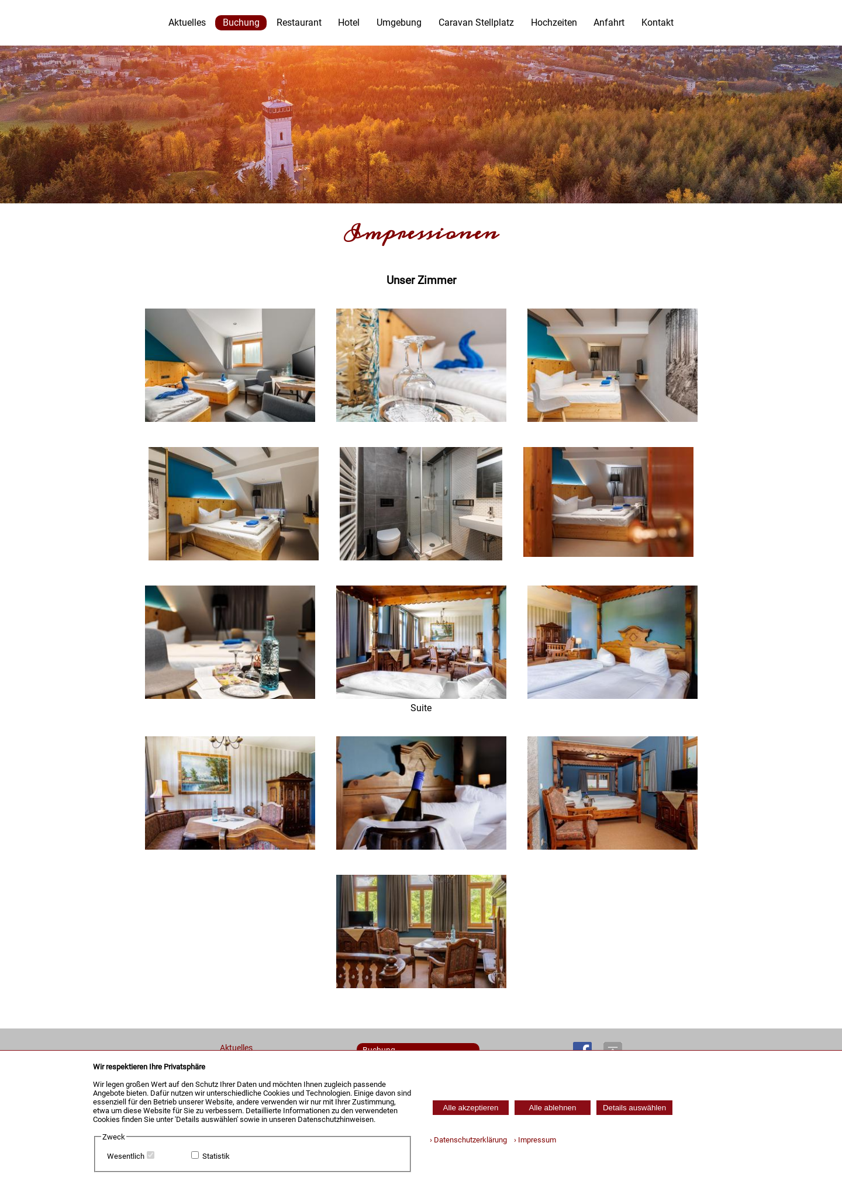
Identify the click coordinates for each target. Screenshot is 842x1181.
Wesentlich (125, 1156)
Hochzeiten (554, 22)
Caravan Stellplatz (476, 22)
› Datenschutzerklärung (468, 1139)
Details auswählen (634, 1107)
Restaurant (299, 22)
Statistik (216, 1156)
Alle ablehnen (553, 1107)
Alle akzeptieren (471, 1107)
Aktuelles (187, 22)
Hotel (349, 22)
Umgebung (399, 22)
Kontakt (657, 22)
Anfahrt (608, 22)
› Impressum (532, 1139)
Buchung (241, 22)
